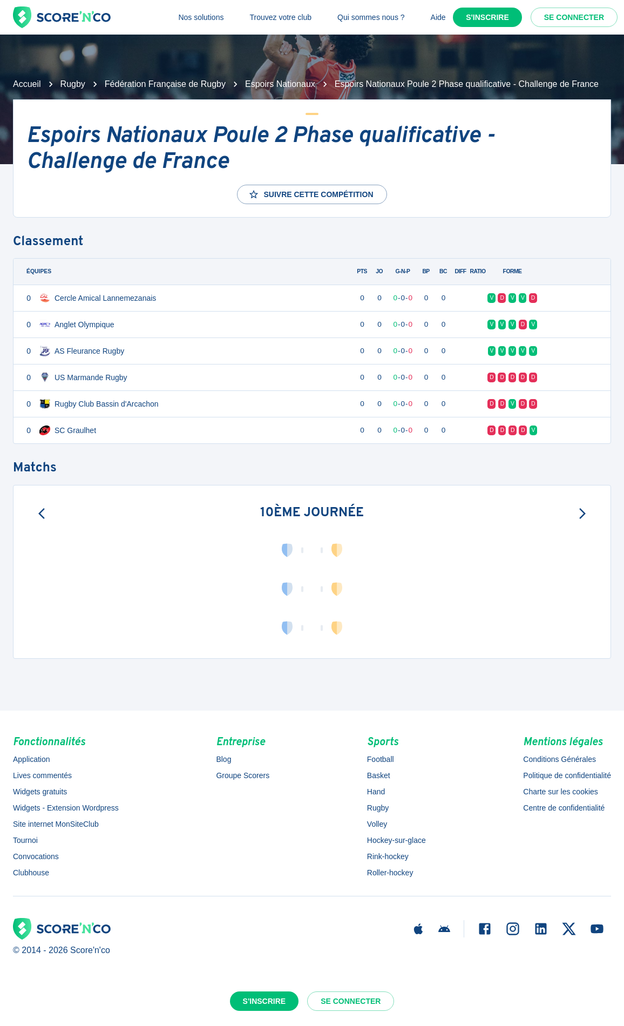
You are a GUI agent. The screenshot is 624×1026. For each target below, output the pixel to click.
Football (380, 759)
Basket (378, 775)
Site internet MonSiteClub (56, 824)
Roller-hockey (390, 872)
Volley (377, 824)
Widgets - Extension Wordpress (66, 808)
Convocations (36, 856)
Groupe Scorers (242, 775)
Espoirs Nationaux (280, 84)
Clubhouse (31, 872)
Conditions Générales (559, 759)
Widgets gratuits (40, 791)
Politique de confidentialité (567, 775)
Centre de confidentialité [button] (564, 808)
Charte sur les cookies (560, 791)
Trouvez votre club (280, 17)
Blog (223, 759)
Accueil (27, 84)
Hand (376, 791)
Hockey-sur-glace (396, 840)
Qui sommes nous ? (371, 17)
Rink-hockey (388, 856)
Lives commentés (42, 775)
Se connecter (574, 17)
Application (31, 759)
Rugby (72, 84)
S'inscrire (487, 17)
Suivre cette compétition (310, 194)
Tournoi (25, 840)
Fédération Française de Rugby (165, 84)
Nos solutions (200, 17)
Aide (438, 17)
